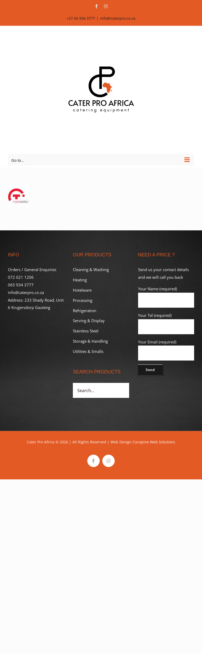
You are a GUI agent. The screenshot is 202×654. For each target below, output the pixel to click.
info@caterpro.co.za (117, 18)
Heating (80, 279)
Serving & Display (89, 320)
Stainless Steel (85, 330)
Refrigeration (84, 310)
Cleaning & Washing (91, 269)
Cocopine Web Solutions (154, 441)
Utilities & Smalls (88, 351)
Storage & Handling (90, 341)
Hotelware (82, 290)
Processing (82, 300)
